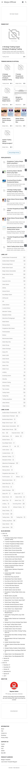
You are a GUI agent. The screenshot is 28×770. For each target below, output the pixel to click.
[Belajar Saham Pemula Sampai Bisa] (7, 111)
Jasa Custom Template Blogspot (9, 761)
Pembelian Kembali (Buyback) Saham (14, 604)
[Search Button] (25, 2)
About (2, 728)
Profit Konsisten (14, 331)
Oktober (6, 669)
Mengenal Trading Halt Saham (19, 99)
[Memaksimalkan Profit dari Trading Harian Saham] (4, 228)
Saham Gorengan (14, 348)
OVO (2, 748)
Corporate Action (14, 281)
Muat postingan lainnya (14, 152)
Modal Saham (14, 321)
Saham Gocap (14, 345)
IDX (14, 301)
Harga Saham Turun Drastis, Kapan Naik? (15, 600)
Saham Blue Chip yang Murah (12, 576)
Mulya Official (10, 2)
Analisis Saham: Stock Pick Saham (13, 628)
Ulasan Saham (14, 406)
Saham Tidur (14, 365)
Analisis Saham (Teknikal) (14, 261)
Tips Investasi (14, 389)
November (7, 667)
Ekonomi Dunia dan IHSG (11, 554)
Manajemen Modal (14, 315)
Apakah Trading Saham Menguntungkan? (15, 552)
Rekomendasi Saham (14, 338)
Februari (6, 658)
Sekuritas (14, 379)
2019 (4, 662)
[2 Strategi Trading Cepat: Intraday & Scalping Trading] (14, 35)
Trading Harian (5, 56)
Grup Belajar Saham (14, 294)
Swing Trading (14, 385)
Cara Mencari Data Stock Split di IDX (14, 581)
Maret (6, 535)
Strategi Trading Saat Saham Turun (13, 626)
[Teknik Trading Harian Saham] (4, 247)
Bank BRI (3, 752)
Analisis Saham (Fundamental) (14, 257)
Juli (5, 675)
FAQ (2, 731)
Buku (14, 277)
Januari (6, 660)
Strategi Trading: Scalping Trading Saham (15, 648)
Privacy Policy (4, 737)
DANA (2, 746)
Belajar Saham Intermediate (14, 271)
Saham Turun (14, 369)
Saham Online (14, 362)
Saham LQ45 (14, 355)
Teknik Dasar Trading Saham (12, 602)
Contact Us (4, 733)
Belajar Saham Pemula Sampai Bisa (6, 120)
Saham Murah (14, 358)
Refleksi (14, 335)
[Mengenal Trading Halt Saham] (20, 90)
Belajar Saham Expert (19, 83)
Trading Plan (14, 396)
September (7, 671)
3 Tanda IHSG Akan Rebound (12, 585)
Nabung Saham (14, 325)
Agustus (6, 673)
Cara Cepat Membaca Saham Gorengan (14, 556)
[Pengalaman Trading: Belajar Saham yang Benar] (4, 162)
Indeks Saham (14, 304)
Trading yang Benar (14, 399)
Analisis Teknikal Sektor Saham (12, 642)
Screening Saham (14, 375)
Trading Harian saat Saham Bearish (13, 559)
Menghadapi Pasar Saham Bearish (13, 579)
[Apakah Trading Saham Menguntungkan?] (7, 133)
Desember (7, 665)
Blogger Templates (5, 759)
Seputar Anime (14, 691)
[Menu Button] (2, 2)
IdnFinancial (14, 298)
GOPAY (3, 750)
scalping (14, 372)
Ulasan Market (14, 402)
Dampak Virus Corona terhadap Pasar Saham (16, 622)
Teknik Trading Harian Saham (15, 246)
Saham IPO (14, 352)
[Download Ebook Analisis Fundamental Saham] (4, 181)
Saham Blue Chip (14, 342)
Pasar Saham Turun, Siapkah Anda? (13, 608)
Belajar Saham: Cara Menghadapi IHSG (14, 654)
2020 (4, 533)
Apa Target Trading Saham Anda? (13, 624)
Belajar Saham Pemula (5, 147)
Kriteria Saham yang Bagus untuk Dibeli (14, 561)
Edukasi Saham (14, 291)
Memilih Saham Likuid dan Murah (13, 589)
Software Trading (14, 382)
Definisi (14, 288)
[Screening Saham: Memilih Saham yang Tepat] (4, 172)
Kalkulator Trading (14, 311)
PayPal (2, 744)
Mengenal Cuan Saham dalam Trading (14, 598)
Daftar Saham (14, 284)
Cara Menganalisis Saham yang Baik (13, 583)
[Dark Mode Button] (22, 2)
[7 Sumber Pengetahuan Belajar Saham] (20, 67)
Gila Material (16, 767)
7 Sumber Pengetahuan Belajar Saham (20, 76)
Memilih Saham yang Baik (11, 595)
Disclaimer (3, 735)
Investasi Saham (14, 308)
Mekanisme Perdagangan (19, 104)
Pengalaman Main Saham (14, 328)
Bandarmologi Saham (14, 264)
